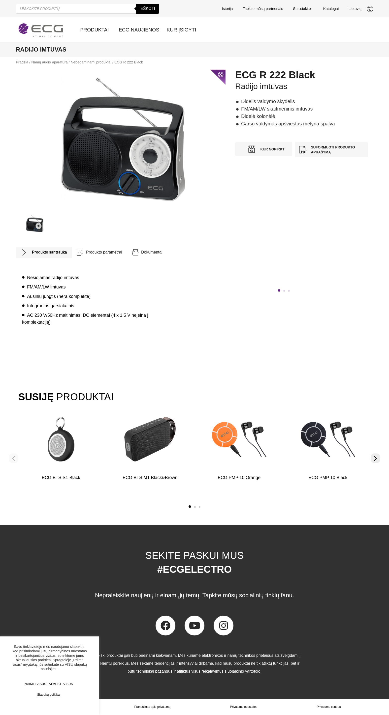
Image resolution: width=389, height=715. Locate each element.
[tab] (44, 252)
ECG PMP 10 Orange (239, 477)
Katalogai (331, 8)
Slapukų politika (48, 694)
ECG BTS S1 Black (61, 477)
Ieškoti (147, 8)
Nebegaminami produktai (91, 62)
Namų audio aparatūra (49, 62)
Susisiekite (303, 8)
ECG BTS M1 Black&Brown (150, 477)
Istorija (227, 8)
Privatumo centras (329, 707)
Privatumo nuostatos (243, 707)
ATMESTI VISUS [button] (61, 684)
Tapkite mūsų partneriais (263, 8)
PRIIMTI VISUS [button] (35, 684)
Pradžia (22, 62)
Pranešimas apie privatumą (152, 707)
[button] (279, 290)
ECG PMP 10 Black (328, 477)
